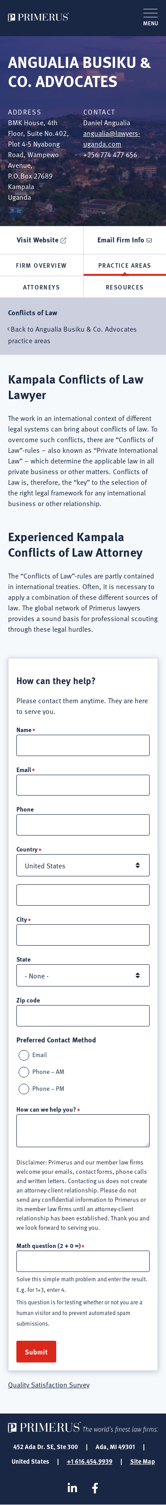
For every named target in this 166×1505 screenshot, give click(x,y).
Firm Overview (41, 265)
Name (23, 729)
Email (23, 769)
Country (27, 848)
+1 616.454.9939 (89, 1461)
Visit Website (37, 239)
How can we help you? (46, 1109)
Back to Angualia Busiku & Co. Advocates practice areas (72, 334)
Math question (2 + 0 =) (48, 1245)
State (23, 958)
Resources (125, 286)
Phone (25, 808)
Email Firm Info (120, 239)
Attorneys (41, 286)
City (21, 919)
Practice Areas (124, 265)
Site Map (142, 1461)
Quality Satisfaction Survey (48, 1384)
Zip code (28, 999)
